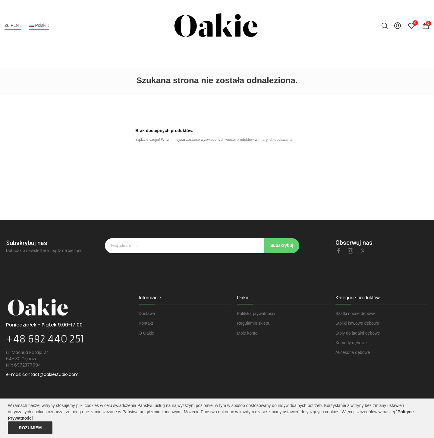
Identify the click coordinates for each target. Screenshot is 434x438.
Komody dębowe (351, 342)
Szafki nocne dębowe (355, 313)
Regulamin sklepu (253, 323)
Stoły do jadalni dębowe (357, 333)
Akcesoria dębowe (352, 352)
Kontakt (146, 323)
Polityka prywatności (256, 313)
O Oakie (146, 333)
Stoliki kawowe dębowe (357, 323)
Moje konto (247, 333)
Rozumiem (30, 427)
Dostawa (147, 313)
